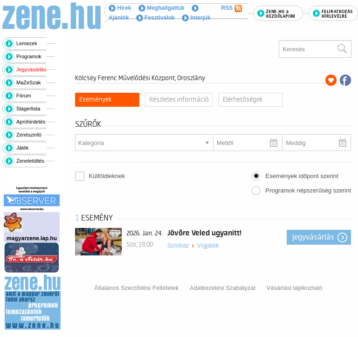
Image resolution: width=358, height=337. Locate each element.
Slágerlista (28, 108)
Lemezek (26, 43)
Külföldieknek (107, 175)
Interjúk (196, 17)
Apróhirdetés (30, 121)
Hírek (120, 8)
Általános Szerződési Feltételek (136, 287)
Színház (178, 245)
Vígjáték (208, 245)
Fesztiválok (155, 17)
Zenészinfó (28, 135)
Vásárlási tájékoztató (295, 287)
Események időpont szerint (301, 175)
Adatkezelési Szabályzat (222, 287)
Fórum (23, 95)
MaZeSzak (28, 82)
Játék (22, 148)
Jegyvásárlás (31, 69)
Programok (28, 56)
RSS (231, 8)
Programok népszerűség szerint (308, 190)
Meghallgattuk (161, 8)
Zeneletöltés (30, 161)
